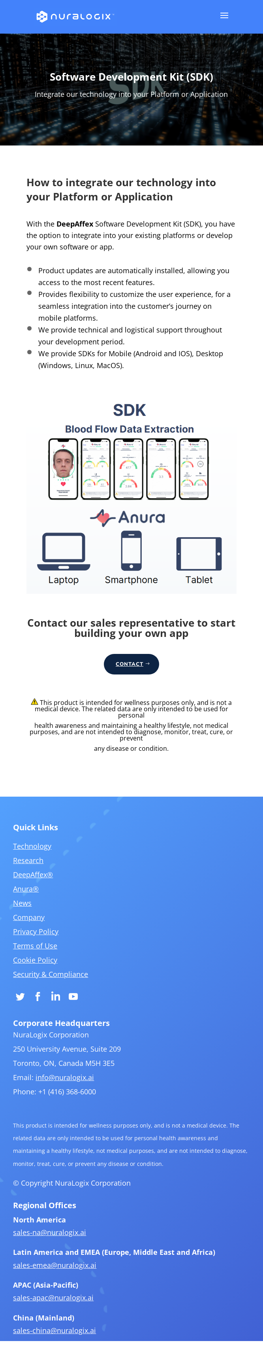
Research (37, 898)
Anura (34, 924)
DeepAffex (41, 911)
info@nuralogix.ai (70, 1098)
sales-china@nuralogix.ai (61, 1331)
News (31, 937)
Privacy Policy (43, 963)
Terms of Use (43, 976)
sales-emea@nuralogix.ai (61, 1271)
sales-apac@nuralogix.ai (60, 1301)
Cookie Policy (43, 989)
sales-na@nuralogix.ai (56, 1240)
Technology (40, 884)
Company (37, 950)
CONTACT (129, 664)
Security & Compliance (57, 1002)
